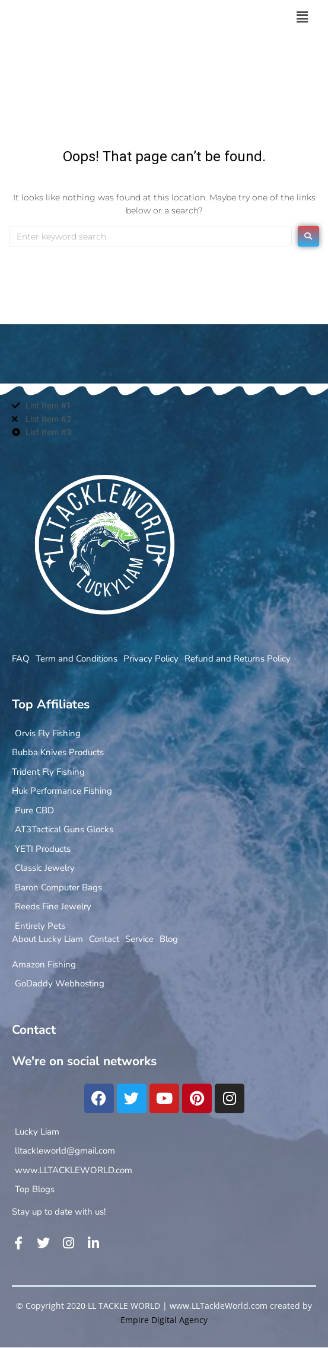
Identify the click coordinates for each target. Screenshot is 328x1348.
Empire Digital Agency (164, 1319)
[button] (302, 17)
